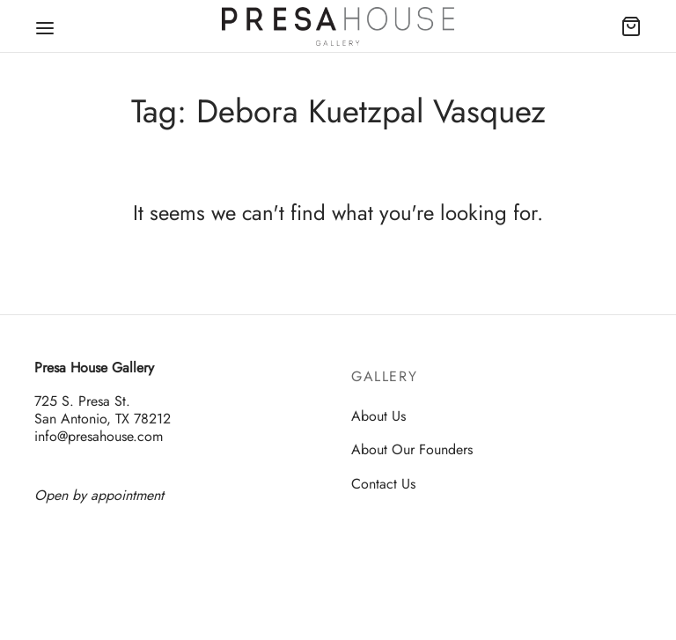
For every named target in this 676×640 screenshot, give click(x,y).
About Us (378, 416)
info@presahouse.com (98, 436)
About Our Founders (412, 449)
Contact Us (383, 484)
